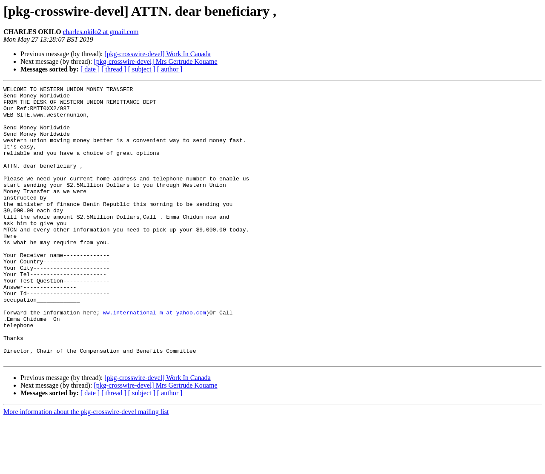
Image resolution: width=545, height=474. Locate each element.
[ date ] (90, 69)
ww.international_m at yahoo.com (154, 358)
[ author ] (170, 69)
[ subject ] (141, 69)
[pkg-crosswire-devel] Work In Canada (157, 53)
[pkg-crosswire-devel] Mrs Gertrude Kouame (155, 61)
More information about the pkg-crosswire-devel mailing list (86, 466)
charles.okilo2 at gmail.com (101, 31)
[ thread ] (113, 69)
